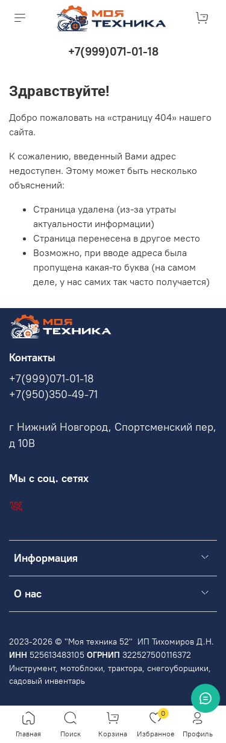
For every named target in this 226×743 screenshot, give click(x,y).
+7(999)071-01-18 (113, 51)
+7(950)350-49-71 (53, 394)
